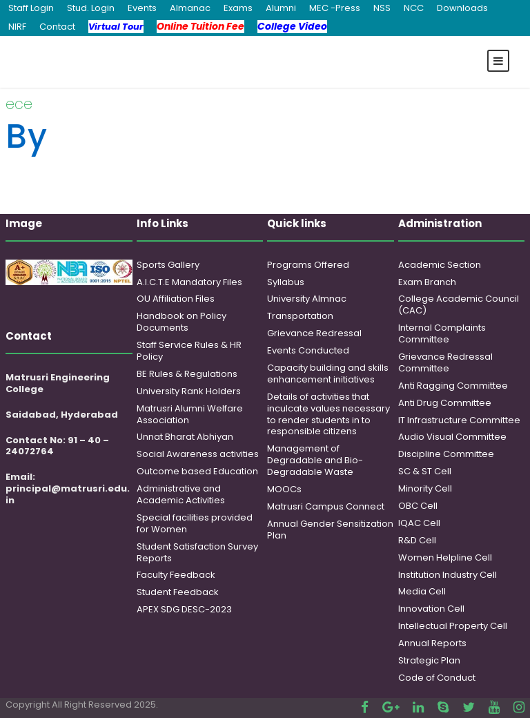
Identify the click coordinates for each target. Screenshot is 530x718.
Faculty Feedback (176, 574)
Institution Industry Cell (447, 574)
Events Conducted (308, 350)
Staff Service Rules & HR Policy (189, 350)
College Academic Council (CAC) (458, 304)
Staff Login (31, 7)
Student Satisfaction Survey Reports (197, 552)
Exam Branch (427, 282)
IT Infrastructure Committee (459, 420)
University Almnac (306, 298)
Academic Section (439, 264)
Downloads (462, 7)
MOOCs (284, 489)
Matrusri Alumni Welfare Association (190, 414)
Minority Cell (425, 488)
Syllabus (285, 282)
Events (142, 7)
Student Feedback (178, 592)
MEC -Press (334, 7)
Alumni (281, 7)
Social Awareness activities (198, 453)
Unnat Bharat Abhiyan (185, 436)
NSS (382, 7)
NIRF (17, 26)
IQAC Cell (419, 523)
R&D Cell (417, 540)
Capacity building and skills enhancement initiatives (328, 373)
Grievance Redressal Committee (445, 362)
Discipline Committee (446, 453)
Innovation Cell (431, 608)
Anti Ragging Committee (453, 385)
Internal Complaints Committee (442, 333)
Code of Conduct (436, 677)
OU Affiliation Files (176, 298)
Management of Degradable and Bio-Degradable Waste (315, 460)
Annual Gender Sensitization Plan (330, 529)
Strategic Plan (429, 660)
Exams (238, 7)
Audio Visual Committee (452, 436)
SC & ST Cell (424, 471)
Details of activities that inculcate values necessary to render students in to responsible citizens (328, 414)
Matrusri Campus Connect (325, 506)
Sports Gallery (168, 264)
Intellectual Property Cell (452, 625)
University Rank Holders (189, 391)
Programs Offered (308, 264)
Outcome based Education (197, 471)
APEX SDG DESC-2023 (184, 609)
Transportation (300, 315)
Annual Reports (432, 643)
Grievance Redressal (314, 333)
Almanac (190, 7)
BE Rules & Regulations (187, 373)
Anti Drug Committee (444, 402)
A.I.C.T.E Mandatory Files (189, 282)
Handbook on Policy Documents (181, 321)
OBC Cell (418, 505)
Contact (57, 26)
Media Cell (422, 591)
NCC (414, 7)
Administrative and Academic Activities (181, 494)
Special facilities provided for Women (195, 523)
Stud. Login (91, 7)
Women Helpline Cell (445, 557)
